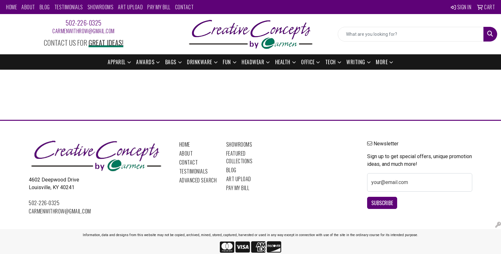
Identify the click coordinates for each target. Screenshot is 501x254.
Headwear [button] (253, 62)
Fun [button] (227, 62)
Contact (184, 7)
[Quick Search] (411, 34)
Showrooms (101, 7)
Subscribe (382, 203)
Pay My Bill (159, 7)
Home (11, 7)
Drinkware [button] (199, 62)
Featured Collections (239, 157)
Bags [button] (170, 62)
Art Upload (130, 7)
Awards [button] (145, 62)
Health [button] (282, 62)
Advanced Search (198, 180)
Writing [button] (355, 62)
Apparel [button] (117, 62)
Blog (45, 7)
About (28, 7)
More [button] (382, 62)
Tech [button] (330, 62)
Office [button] (307, 62)
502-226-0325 (84, 22)
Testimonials (68, 7)
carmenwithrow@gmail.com (83, 31)
